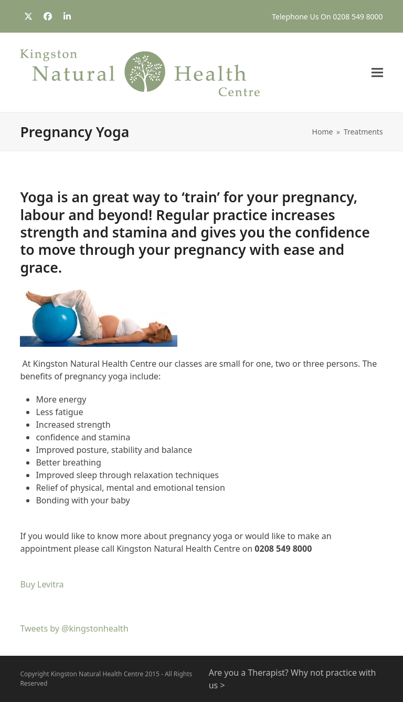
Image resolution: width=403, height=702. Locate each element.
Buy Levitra (41, 584)
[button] (377, 72)
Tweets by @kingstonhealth (74, 628)
